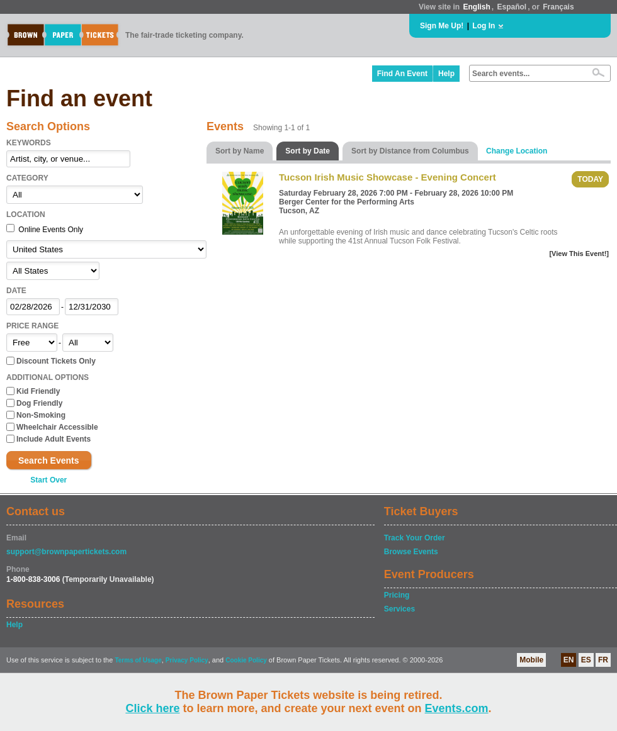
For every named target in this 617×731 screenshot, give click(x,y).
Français (558, 7)
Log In (483, 25)
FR (603, 660)
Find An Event (402, 73)
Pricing (397, 595)
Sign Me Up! (441, 25)
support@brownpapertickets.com (66, 551)
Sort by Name (239, 151)
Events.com (457, 708)
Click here (152, 708)
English (476, 7)
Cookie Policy (246, 660)
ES (586, 660)
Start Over (48, 480)
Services (399, 609)
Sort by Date (307, 151)
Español (512, 7)
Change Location (516, 151)
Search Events (48, 460)
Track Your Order (414, 537)
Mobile (531, 660)
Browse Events (411, 551)
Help (446, 73)
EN (568, 660)
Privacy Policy (187, 660)
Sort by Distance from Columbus (410, 151)
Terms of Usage (138, 660)
